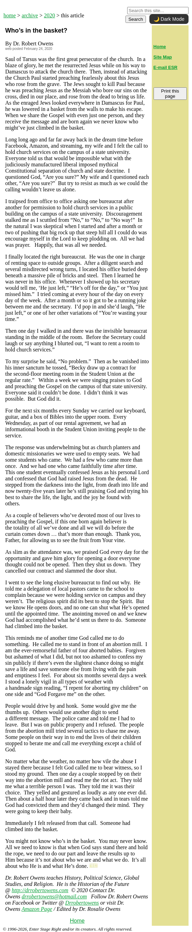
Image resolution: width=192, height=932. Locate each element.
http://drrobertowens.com (40, 890)
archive (30, 15)
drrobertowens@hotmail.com (54, 896)
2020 (49, 15)
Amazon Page (36, 909)
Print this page (170, 93)
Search (135, 19)
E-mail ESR (165, 67)
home (9, 15)
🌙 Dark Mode (169, 19)
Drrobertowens (82, 903)
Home (77, 921)
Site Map (163, 57)
